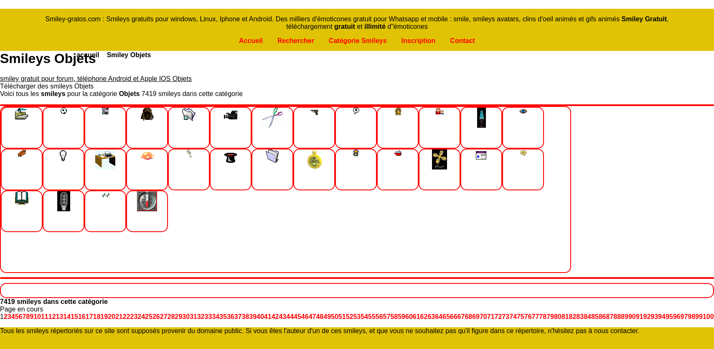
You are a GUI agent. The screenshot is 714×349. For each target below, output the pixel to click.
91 (639, 316)
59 (401, 316)
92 (647, 316)
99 (699, 316)
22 (126, 316)
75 (520, 316)
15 (74, 316)
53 (357, 316)
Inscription (418, 40)
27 (164, 316)
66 (453, 316)
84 (587, 316)
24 (141, 316)
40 (260, 316)
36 (230, 316)
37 (238, 316)
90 (632, 316)
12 (52, 316)
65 (446, 316)
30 (186, 316)
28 (171, 316)
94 (662, 316)
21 (119, 316)
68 (468, 316)
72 (498, 316)
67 (461, 316)
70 (483, 316)
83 (580, 316)
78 (542, 316)
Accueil (251, 40)
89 (624, 316)
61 (416, 316)
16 (82, 316)
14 (67, 316)
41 (268, 316)
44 (290, 316)
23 (134, 316)
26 (156, 316)
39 (253, 316)
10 (37, 316)
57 (387, 316)
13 (60, 316)
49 (327, 316)
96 (677, 316)
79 (550, 316)
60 (409, 316)
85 (595, 316)
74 (513, 316)
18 (97, 316)
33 (208, 316)
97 (684, 316)
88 (617, 316)
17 (89, 316)
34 (215, 316)
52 (349, 316)
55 (372, 316)
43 (282, 316)
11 (44, 316)
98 (691, 316)
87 (610, 316)
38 (245, 316)
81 (565, 316)
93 (654, 316)
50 (334, 316)
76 (528, 316)
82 (573, 316)
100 (708, 316)
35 (223, 316)
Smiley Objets (129, 54)
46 (305, 316)
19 (104, 316)
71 (491, 316)
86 (602, 316)
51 (342, 316)
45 (297, 316)
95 (669, 316)
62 (424, 316)
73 (505, 316)
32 (201, 316)
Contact (462, 40)
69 (476, 316)
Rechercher (295, 40)
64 (438, 316)
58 (394, 316)
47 (312, 316)
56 (379, 316)
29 (178, 316)
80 (558, 316)
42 (275, 316)
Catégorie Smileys (358, 40)
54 (364, 316)
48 (319, 316)
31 (193, 316)
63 (431, 316)
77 (535, 316)
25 (148, 316)
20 (111, 316)
